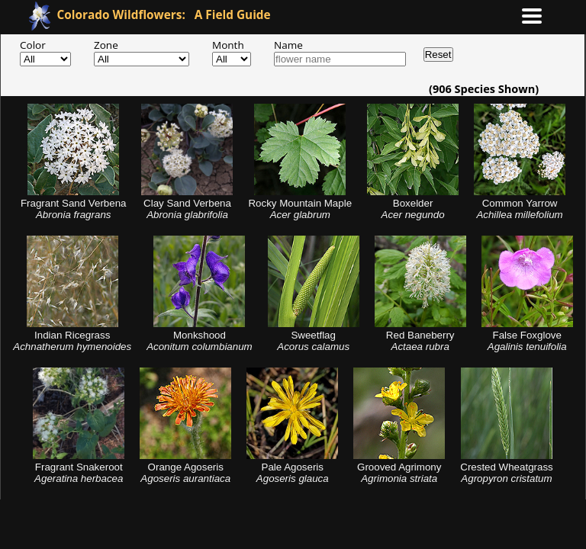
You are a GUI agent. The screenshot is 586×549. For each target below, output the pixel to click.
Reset (438, 54)
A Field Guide (164, 15)
